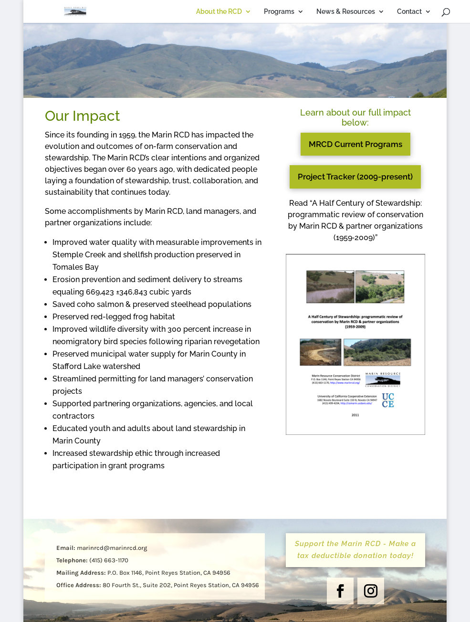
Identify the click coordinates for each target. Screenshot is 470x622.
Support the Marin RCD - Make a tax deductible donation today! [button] (355, 549)
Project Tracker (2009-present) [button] (355, 176)
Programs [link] (238, 11)
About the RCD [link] (178, 11)
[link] (84, 10)
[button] (340, 591)
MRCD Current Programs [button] (355, 144)
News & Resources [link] (305, 11)
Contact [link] (368, 11)
